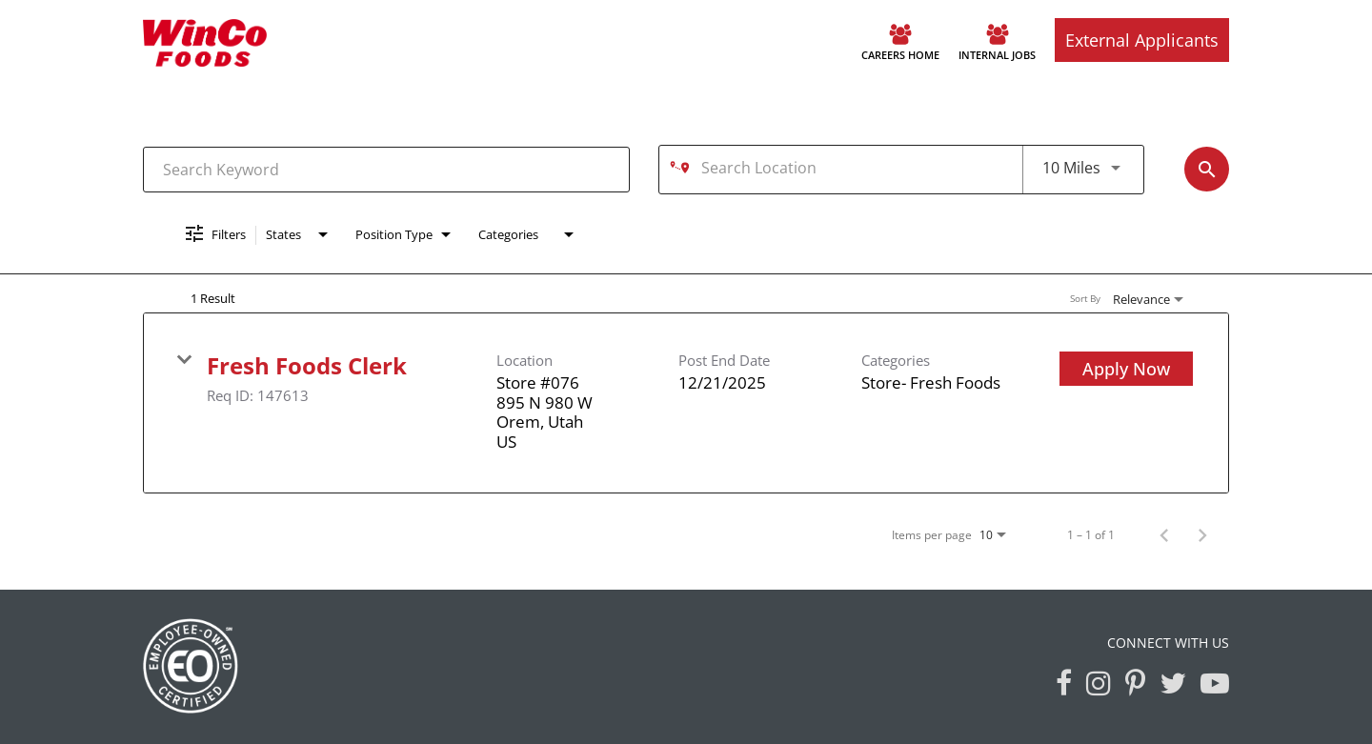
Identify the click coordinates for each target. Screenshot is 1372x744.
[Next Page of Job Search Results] (1202, 534)
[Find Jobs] (1206, 169)
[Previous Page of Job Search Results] (1164, 534)
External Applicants (1142, 40)
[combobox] (386, 169)
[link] (686, 403)
